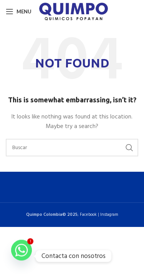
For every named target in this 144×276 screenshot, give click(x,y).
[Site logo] (73, 11)
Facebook (88, 214)
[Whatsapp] (21, 256)
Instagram (109, 214)
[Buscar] (72, 147)
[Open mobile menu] (18, 11)
